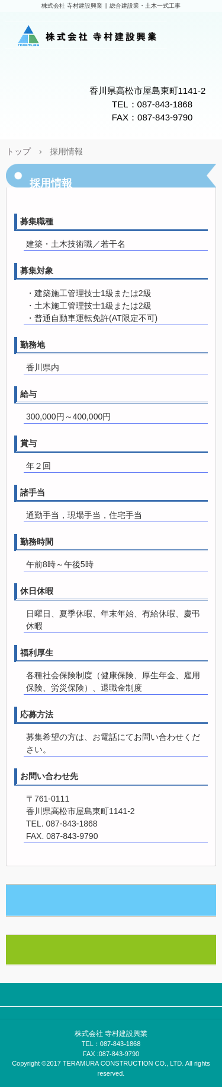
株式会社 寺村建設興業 (111, 37)
